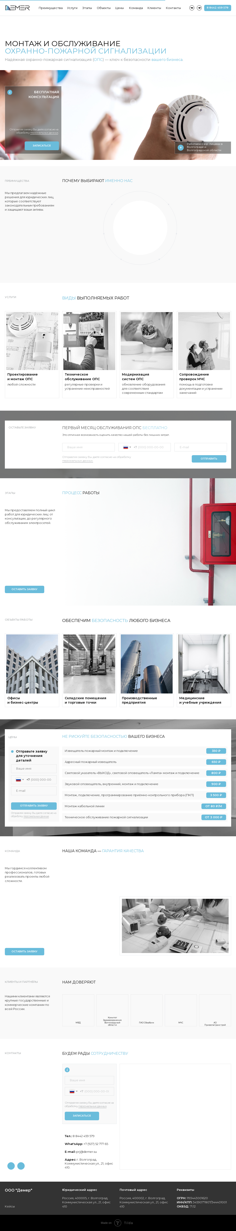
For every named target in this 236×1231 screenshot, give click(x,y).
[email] (200, 447)
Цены (119, 8)
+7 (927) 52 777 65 (95, 1144)
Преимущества (51, 8)
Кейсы (10, 1206)
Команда (136, 8)
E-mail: (70, 1151)
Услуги (72, 8)
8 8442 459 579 (83, 1136)
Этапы (87, 8)
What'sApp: (74, 1144)
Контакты (173, 8)
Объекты (104, 8)
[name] (33, 107)
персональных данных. (77, 460)
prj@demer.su (86, 1151)
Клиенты (154, 8)
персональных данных (36, 816)
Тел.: (68, 1136)
